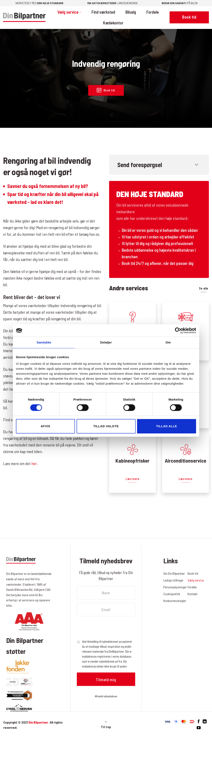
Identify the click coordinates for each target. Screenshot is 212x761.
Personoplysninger (175, 587)
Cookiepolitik (171, 594)
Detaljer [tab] (106, 342)
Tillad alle (166, 426)
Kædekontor (113, 22)
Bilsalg (130, 12)
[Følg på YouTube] (199, 727)
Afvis (45, 426)
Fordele (152, 12)
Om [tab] (168, 342)
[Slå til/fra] (197, 165)
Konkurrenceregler (175, 601)
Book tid (193, 573)
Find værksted (103, 12)
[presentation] (108, 628)
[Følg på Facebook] (199, 721)
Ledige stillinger (173, 580)
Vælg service (69, 12)
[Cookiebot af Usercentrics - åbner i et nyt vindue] (178, 330)
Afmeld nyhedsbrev (106, 696)
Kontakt (193, 594)
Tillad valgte (106, 426)
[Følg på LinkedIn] (205, 721)
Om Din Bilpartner (174, 573)
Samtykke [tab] (44, 342)
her (34, 463)
